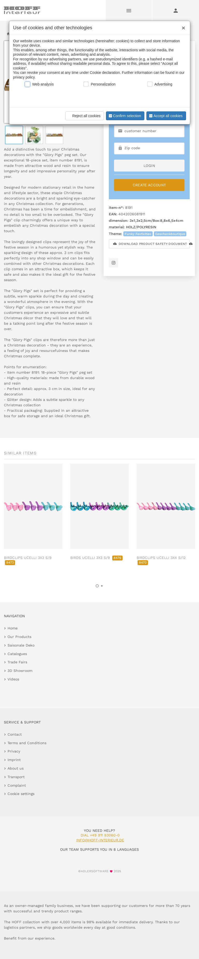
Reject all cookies (84, 116)
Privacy (14, 751)
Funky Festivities (138, 234)
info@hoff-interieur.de (100, 840)
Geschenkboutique (170, 234)
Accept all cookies (165, 116)
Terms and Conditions (27, 743)
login (149, 166)
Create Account (149, 185)
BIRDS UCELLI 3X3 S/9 (96, 558)
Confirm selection (124, 116)
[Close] (182, 26)
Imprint (14, 760)
